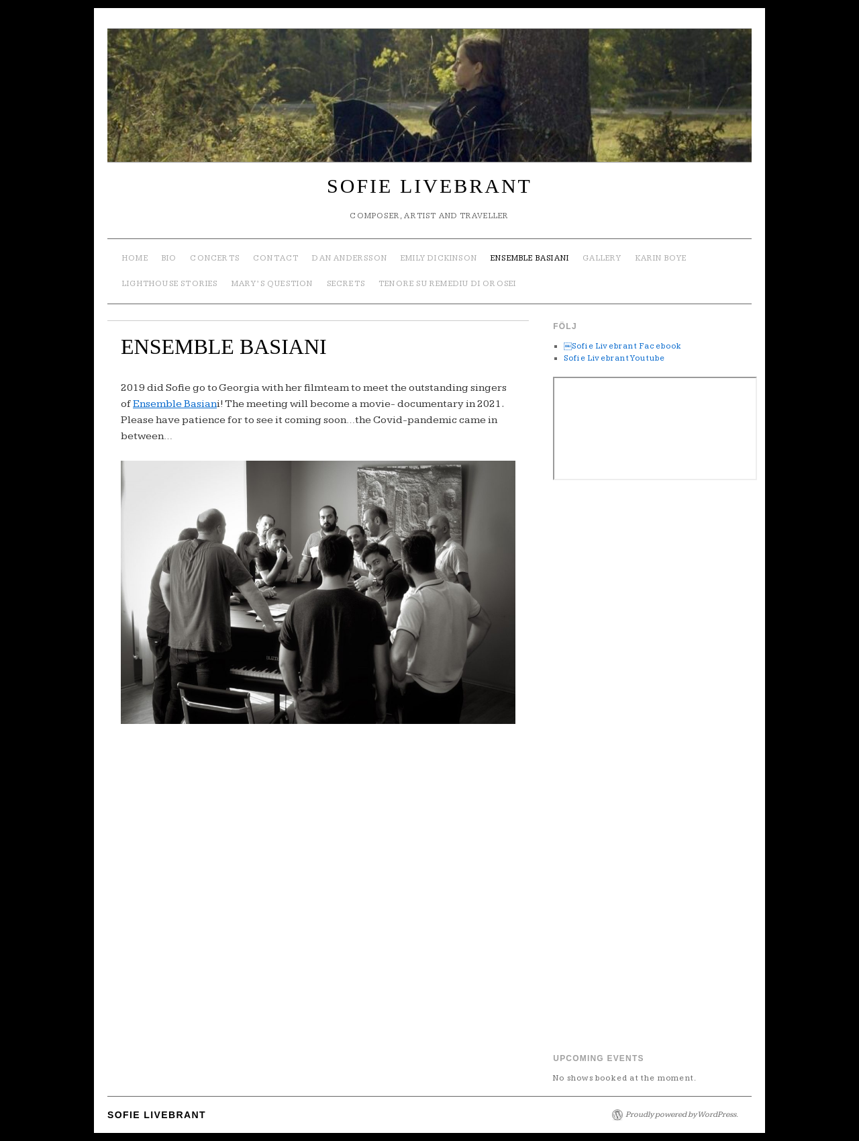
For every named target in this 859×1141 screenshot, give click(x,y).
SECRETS (346, 284)
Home (135, 258)
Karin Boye (661, 258)
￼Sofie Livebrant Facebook (623, 346)
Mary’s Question (272, 284)
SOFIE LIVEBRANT (429, 186)
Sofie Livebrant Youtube (615, 358)
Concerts (215, 258)
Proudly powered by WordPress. (681, 1114)
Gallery (602, 258)
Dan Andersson (349, 258)
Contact (276, 258)
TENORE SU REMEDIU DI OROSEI (447, 284)
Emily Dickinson (439, 258)
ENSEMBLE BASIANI (530, 258)
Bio (169, 258)
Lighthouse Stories (170, 284)
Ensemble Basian (175, 404)
